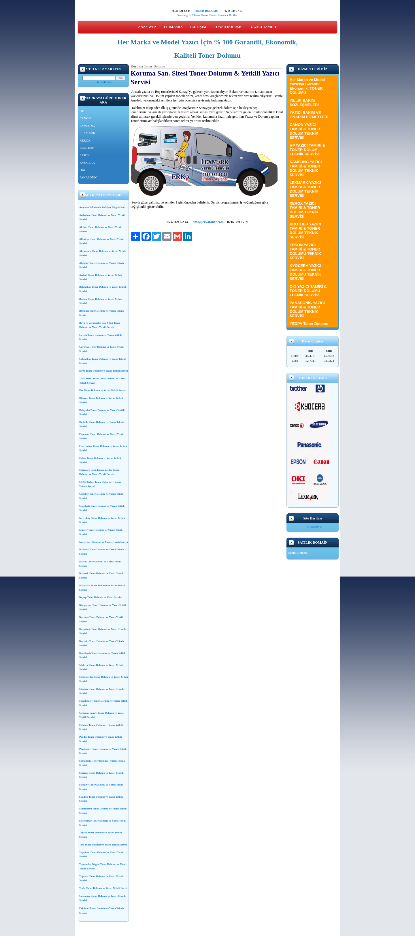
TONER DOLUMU (206, 10)
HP (191, 15)
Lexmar (222, 15)
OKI (82, 170)
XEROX (85, 140)
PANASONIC (88, 177)
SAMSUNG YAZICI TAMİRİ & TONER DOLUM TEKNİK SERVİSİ (306, 168)
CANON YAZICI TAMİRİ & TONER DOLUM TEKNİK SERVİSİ (305, 131)
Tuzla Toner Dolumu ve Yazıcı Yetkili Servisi (103, 888)
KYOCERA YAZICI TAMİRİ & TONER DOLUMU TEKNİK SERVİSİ (305, 272)
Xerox (204, 15)
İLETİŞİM (198, 27)
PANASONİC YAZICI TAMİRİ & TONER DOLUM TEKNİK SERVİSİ (307, 309)
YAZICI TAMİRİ (263, 27)
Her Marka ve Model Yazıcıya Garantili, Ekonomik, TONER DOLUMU (307, 86)
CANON (85, 118)
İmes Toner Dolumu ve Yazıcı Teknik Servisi (103, 541)
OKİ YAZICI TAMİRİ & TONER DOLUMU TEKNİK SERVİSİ (308, 290)
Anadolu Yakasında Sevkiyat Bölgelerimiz (102, 207)
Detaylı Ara (103, 82)
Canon (213, 15)
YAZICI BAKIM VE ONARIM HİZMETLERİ (309, 114)
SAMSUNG (87, 125)
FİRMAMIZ (173, 27)
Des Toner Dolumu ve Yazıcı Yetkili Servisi (102, 390)
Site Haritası (313, 527)
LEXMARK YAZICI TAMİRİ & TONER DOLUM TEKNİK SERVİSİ (305, 189)
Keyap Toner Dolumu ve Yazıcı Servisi (100, 597)
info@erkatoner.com (208, 222)
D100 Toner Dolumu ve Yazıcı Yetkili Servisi (103, 370)
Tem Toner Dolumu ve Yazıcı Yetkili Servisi (103, 844)
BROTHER (87, 147)
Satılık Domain (298, 552)
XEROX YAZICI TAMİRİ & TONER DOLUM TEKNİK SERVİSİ (305, 210)
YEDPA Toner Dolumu (309, 323)
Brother (233, 15)
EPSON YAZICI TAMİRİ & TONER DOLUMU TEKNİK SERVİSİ (305, 251)
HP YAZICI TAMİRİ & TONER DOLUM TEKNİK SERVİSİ (307, 149)
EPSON (85, 155)
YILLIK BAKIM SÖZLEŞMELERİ (304, 102)
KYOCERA (87, 162)
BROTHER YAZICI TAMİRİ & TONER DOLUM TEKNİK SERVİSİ (305, 230)
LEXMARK (87, 133)
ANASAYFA (147, 27)
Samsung (182, 15)
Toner (196, 15)
